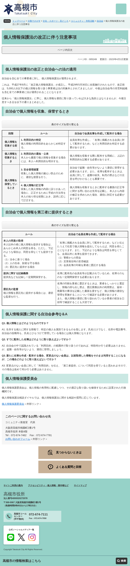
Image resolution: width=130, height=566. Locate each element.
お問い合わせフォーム (17, 439)
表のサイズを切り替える (65, 124)
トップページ (18, 21)
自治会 (100, 21)
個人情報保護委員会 (13, 403)
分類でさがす (34, 21)
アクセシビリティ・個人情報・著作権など (48, 485)
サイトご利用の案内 (13, 485)
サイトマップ (80, 485)
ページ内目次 (65, 49)
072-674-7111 (38, 514)
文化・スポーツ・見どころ (55, 21)
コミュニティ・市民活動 (82, 21)
